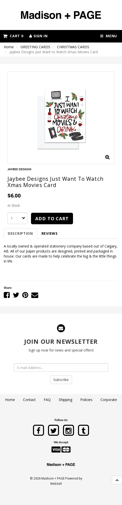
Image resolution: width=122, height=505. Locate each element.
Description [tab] (20, 233)
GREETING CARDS (35, 46)
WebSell (56, 484)
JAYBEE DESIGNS (20, 169)
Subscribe (61, 379)
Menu (108, 36)
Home (9, 46)
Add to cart (52, 219)
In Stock (14, 205)
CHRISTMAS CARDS (73, 46)
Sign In (38, 36)
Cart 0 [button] (13, 36)
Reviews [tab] (50, 233)
